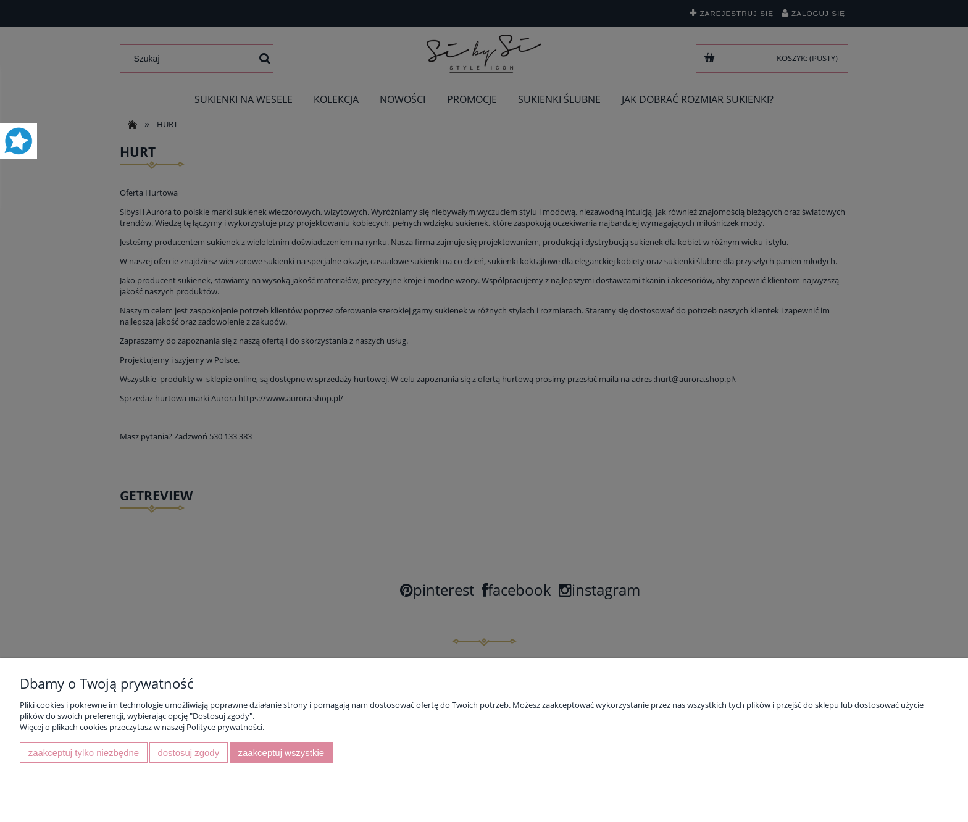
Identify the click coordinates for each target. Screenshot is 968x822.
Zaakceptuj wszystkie (281, 752)
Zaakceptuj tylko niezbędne (83, 752)
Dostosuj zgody (188, 752)
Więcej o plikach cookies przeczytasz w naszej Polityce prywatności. (142, 727)
